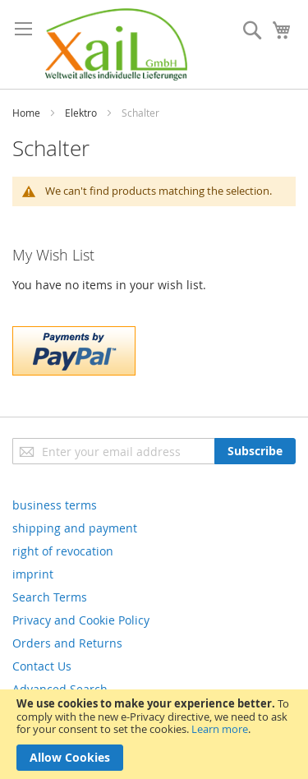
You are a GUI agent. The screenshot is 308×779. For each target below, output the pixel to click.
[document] (154, 734)
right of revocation (62, 551)
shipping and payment (74, 528)
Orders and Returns (67, 643)
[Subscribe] (255, 451)
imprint (32, 574)
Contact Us (41, 666)
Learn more (219, 728)
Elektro (81, 112)
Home (26, 112)
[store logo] (116, 44)
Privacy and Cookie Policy (80, 620)
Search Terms (49, 597)
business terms (54, 505)
